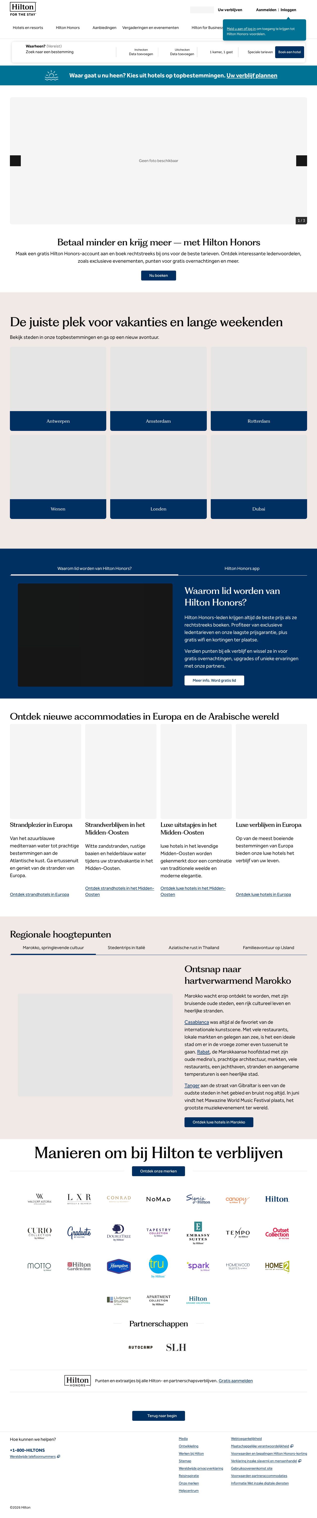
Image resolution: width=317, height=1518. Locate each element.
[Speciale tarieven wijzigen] (257, 52)
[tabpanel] (158, 631)
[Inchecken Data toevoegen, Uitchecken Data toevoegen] (156, 52)
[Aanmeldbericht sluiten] (302, 22)
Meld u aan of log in (241, 29)
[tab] (94, 569)
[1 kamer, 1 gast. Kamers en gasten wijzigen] (218, 52)
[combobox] (63, 49)
